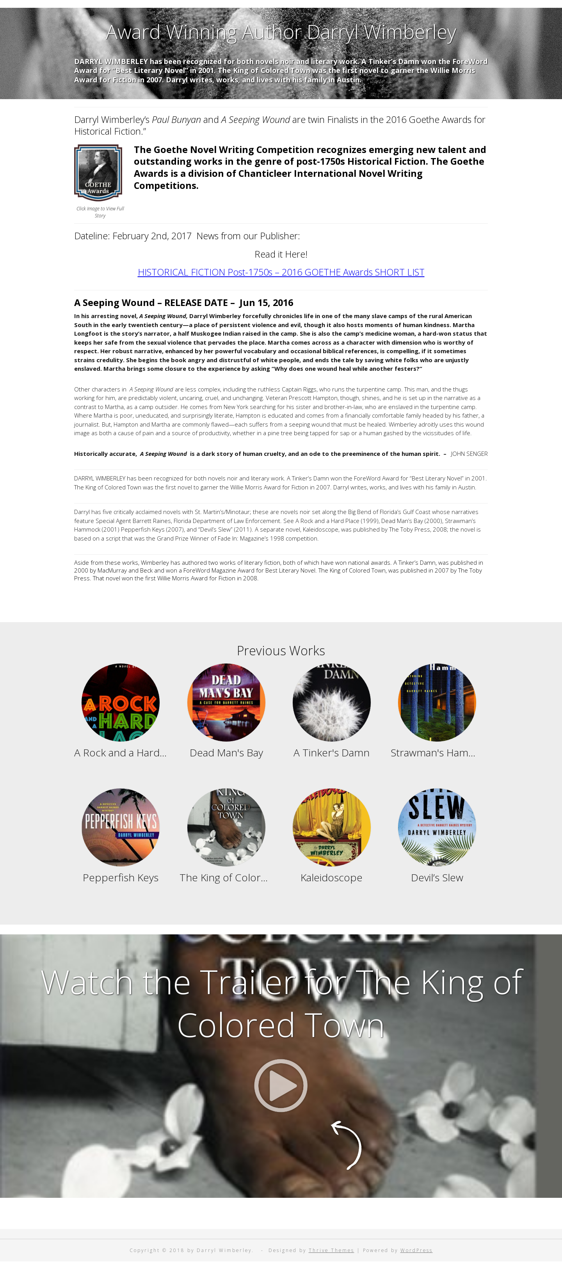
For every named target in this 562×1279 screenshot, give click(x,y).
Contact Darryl (326, 14)
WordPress (416, 1267)
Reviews (262, 14)
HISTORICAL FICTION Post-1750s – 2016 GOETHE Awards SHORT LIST (281, 289)
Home (217, 14)
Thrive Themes (331, 1267)
